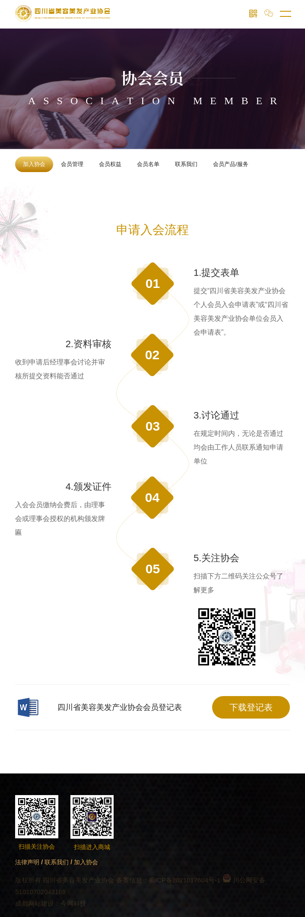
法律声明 (27, 862)
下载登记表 (251, 707)
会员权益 (110, 164)
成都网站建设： (37, 903)
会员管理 (72, 164)
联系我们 (186, 164)
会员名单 (148, 164)
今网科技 (73, 903)
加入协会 (34, 164)
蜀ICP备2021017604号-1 (185, 880)
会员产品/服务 (230, 164)
